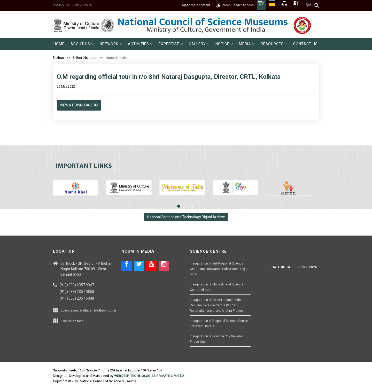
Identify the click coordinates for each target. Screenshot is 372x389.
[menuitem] (59, 44)
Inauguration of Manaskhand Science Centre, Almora (216, 287)
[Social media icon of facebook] (126, 266)
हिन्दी (308, 5)
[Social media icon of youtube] (151, 266)
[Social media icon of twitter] (139, 266)
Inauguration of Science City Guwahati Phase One (217, 339)
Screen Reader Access (235, 5)
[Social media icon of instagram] (164, 266)
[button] (82, 44)
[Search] (317, 5)
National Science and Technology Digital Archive (186, 217)
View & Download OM (79, 105)
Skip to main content (195, 5)
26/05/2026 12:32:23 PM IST (73, 5)
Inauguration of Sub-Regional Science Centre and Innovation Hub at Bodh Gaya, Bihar (219, 269)
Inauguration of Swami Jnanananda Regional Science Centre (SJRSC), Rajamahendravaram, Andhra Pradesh (217, 305)
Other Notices (85, 57)
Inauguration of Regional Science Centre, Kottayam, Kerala (219, 323)
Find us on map (72, 321)
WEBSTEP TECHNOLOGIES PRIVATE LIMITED (149, 376)
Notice (58, 57)
